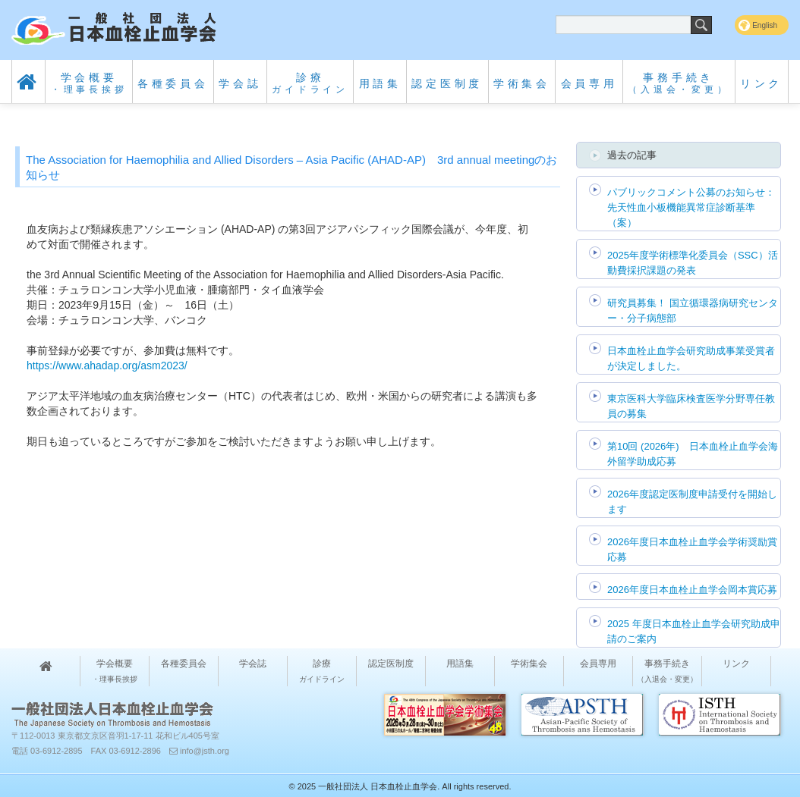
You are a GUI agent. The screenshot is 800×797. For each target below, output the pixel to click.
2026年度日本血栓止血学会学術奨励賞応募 (692, 549)
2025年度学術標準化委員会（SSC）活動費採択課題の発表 (692, 262)
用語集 (380, 83)
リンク (761, 83)
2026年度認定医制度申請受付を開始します (692, 501)
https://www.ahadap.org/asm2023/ (107, 365)
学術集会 (521, 83)
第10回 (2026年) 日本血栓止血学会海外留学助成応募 (692, 454)
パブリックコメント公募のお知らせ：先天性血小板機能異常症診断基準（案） (691, 207)
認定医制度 (447, 83)
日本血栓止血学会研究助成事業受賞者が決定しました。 (691, 358)
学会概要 (89, 83)
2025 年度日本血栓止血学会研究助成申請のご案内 (693, 631)
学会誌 (240, 83)
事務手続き (678, 83)
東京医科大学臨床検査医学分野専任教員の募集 (691, 406)
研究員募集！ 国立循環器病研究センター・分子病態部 (692, 310)
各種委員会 (173, 83)
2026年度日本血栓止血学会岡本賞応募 (692, 589)
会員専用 (589, 83)
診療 (310, 83)
